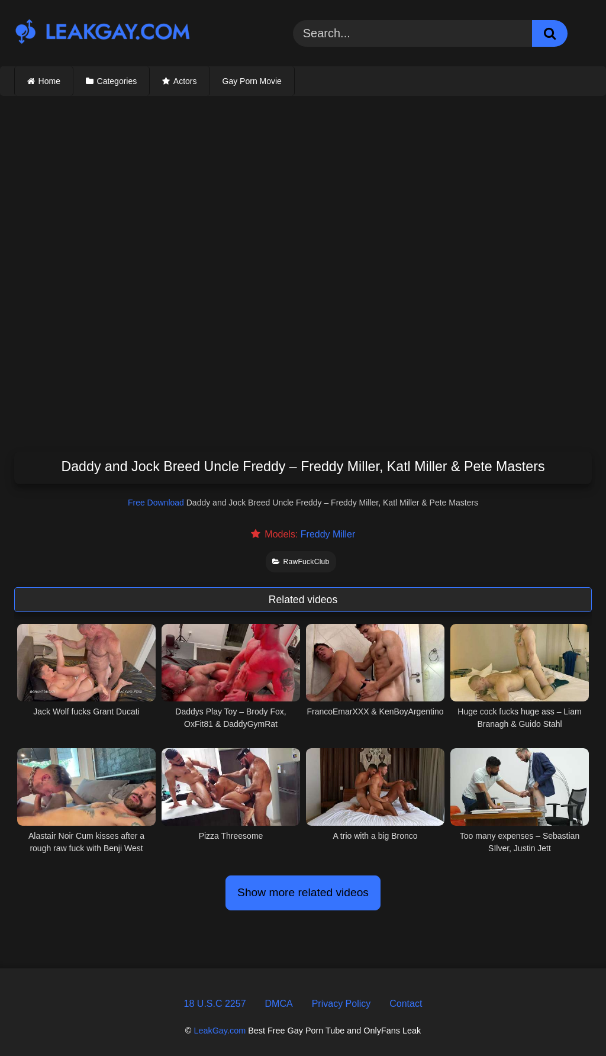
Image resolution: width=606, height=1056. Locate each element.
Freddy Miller (328, 534)
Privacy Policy (341, 1004)
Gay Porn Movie (252, 81)
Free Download (156, 502)
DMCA (279, 1004)
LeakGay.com (220, 1030)
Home (49, 81)
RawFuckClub (300, 562)
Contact (405, 1004)
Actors (185, 81)
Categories (117, 81)
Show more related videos (303, 892)
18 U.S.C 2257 (215, 1004)
